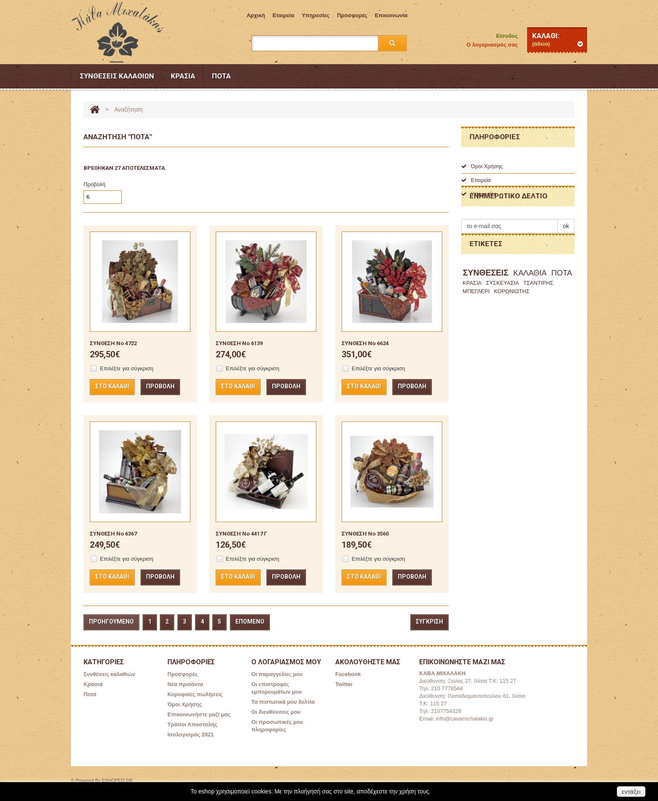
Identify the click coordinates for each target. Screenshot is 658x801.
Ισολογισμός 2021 (190, 734)
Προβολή (94, 184)
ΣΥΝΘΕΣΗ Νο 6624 (365, 343)
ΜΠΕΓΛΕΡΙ (476, 331)
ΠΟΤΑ (561, 313)
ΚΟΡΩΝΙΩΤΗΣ (512, 331)
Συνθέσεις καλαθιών (117, 76)
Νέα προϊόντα (185, 684)
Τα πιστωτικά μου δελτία (283, 702)
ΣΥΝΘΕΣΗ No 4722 (113, 343)
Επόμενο (249, 621)
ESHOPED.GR (117, 780)
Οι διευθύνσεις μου (275, 712)
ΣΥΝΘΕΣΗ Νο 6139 (239, 343)
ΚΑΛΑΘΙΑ (530, 313)
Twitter (344, 684)
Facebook (348, 674)
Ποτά (221, 76)
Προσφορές (352, 15)
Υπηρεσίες (315, 15)
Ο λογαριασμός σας (492, 45)
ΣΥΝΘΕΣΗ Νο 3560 (365, 534)
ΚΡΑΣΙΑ (471, 323)
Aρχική (256, 15)
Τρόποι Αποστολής (192, 724)
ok (566, 253)
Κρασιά (183, 76)
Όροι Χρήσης (482, 166)
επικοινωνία (391, 15)
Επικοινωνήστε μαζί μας (198, 714)
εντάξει (631, 791)
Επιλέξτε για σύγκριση (126, 368)
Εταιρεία (283, 15)
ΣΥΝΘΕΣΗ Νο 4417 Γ (241, 534)
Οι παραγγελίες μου (277, 674)
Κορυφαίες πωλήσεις (194, 694)
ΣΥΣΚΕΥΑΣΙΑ (502, 323)
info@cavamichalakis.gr (465, 718)
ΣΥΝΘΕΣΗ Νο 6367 (113, 534)
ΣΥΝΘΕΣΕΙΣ (486, 312)
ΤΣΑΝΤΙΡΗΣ (538, 323)
